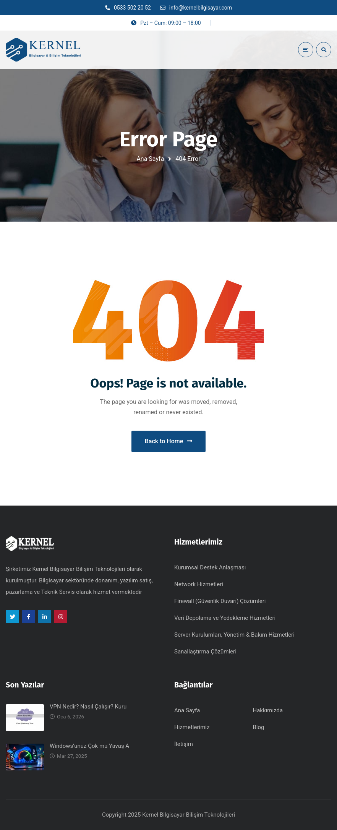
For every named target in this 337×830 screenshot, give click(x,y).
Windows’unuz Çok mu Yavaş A (89, 745)
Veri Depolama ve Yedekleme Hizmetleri (224, 617)
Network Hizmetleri (198, 584)
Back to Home (169, 441)
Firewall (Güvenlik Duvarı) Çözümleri (220, 601)
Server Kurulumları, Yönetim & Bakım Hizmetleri (234, 634)
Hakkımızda (268, 710)
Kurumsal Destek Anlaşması (210, 567)
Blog (258, 727)
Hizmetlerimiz (191, 727)
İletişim (183, 744)
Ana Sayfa (150, 158)
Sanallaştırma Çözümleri (205, 651)
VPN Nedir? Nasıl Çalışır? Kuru (88, 706)
